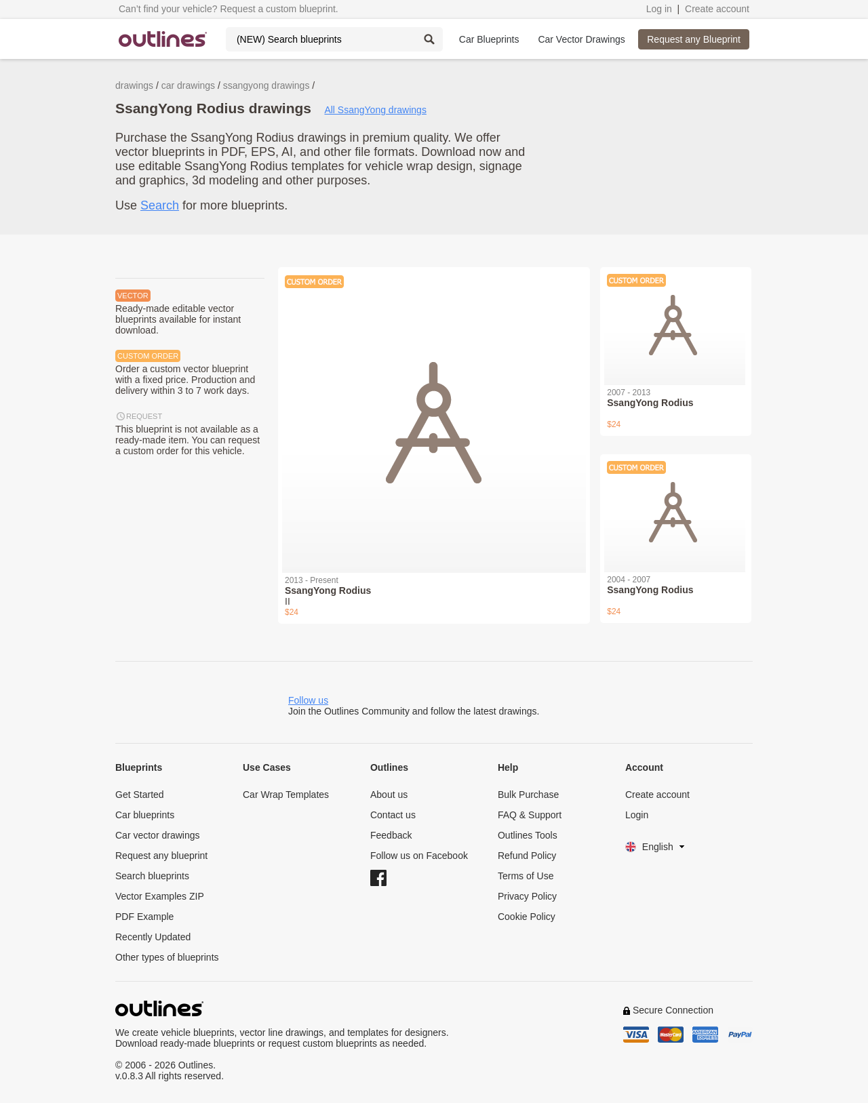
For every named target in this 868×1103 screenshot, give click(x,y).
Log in (659, 8)
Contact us (393, 814)
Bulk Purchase (528, 794)
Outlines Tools (527, 835)
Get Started (139, 794)
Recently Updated (153, 936)
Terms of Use (525, 875)
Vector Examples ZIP (159, 896)
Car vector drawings (157, 835)
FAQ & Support (529, 814)
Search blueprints (152, 875)
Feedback (391, 835)
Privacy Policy (527, 896)
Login (636, 814)
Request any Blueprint (694, 39)
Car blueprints (144, 814)
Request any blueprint (161, 855)
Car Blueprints (489, 39)
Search (159, 205)
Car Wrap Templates (286, 794)
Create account (717, 8)
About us (389, 794)
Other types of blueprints (167, 957)
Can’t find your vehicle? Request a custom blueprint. (228, 8)
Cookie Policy (526, 916)
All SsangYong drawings (375, 109)
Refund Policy (527, 855)
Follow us (308, 700)
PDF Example (144, 916)
